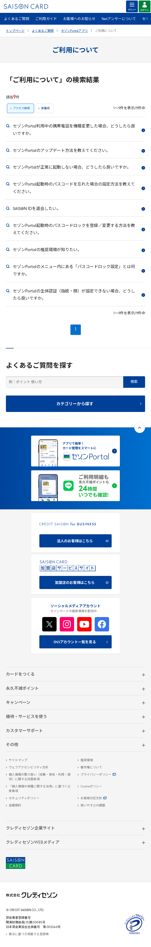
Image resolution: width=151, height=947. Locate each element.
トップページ (15, 31)
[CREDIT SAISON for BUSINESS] (75, 533)
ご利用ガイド (46, 19)
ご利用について (106, 31)
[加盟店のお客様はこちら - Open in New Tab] (75, 574)
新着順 (45, 108)
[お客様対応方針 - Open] (111, 798)
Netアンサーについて (119, 19)
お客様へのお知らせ (79, 19)
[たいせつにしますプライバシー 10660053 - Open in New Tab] (134, 934)
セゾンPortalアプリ (74, 31)
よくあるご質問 (16, 19)
